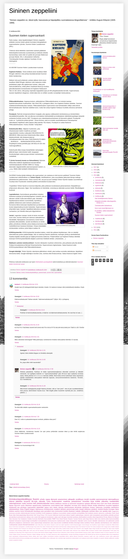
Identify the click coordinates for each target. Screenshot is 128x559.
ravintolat (92, 511)
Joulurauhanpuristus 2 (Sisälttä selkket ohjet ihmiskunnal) (109, 107)
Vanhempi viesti (79, 484)
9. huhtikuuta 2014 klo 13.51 (29, 284)
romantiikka (106, 507)
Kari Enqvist (103, 528)
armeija (70, 534)
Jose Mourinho (77, 528)
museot (107, 536)
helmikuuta (98, 221)
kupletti (73, 515)
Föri (91, 526)
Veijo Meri (43, 534)
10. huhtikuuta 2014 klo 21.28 (36, 386)
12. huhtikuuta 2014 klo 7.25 (30, 416)
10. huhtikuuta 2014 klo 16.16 (31, 404)
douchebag (75, 534)
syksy (52, 522)
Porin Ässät (59, 519)
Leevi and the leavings (38, 530)
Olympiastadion (106, 530)
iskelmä (103, 519)
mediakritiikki (114, 501)
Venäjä (95, 505)
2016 (95, 170)
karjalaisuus (49, 513)
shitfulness (87, 509)
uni (99, 538)
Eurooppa (112, 509)
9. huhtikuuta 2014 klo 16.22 (36, 310)
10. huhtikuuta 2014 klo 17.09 (44, 369)
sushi (59, 517)
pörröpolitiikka (81, 513)
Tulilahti (34, 534)
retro (32, 517)
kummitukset (51, 536)
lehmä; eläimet (69, 536)
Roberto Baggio (48, 532)
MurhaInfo (41, 519)
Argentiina (66, 524)
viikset (94, 517)
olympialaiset (96, 515)
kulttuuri (68, 515)
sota (105, 503)
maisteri (69, 513)
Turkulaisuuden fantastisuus (103, 205)
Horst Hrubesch (22, 528)
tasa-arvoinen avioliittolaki (61, 522)
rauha (32, 522)
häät (96, 519)
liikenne (75, 536)
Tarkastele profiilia (96, 47)
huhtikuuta (98, 196)
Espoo (77, 526)
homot (22, 511)
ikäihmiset (55, 515)
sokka (55, 517)
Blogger (76, 549)
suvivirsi (88, 538)
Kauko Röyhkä (115, 528)
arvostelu (17, 513)
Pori (33, 532)
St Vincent (106, 532)
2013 (95, 227)
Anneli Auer (58, 524)
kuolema (57, 536)
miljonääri (80, 520)
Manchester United (61, 530)
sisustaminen (50, 517)
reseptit (81, 509)
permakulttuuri (13, 517)
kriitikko (45, 536)
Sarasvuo (85, 532)
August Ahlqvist (101, 524)
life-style (34, 501)
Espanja (73, 526)
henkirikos (39, 513)
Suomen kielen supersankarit (107, 79)
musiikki (92, 499)
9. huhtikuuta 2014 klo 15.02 (30, 296)
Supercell (111, 532)
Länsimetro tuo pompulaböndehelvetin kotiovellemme (109, 141)
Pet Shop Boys (18, 532)
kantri (10, 536)
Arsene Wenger (85, 524)
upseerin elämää (104, 538)
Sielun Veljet (91, 532)
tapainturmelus (37, 505)
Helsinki (89, 505)
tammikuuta (99, 224)
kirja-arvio (17, 505)
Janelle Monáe (66, 528)
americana (12, 513)
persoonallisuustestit (14, 538)
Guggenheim (115, 511)
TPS (115, 532)
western (11, 540)
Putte (39, 532)
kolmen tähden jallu (34, 536)
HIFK (102, 526)
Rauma (42, 532)
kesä (98, 503)
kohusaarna (18, 520)
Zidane (49, 534)
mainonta (86, 515)
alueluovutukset (69, 507)
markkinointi (12, 507)
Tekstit (95, 247)
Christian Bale (49, 526)
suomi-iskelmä (55, 505)
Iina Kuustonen (37, 528)
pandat (117, 520)
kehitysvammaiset (23, 536)
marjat (67, 520)
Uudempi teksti (14, 484)
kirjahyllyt (11, 520)
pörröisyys (23, 507)
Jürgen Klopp (92, 528)
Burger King (33, 526)
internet (97, 534)
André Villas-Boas (39, 524)
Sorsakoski (97, 532)
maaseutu (86, 536)
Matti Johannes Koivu (75, 530)
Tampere (70, 519)
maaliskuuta (99, 218)
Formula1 (87, 526)
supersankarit (58, 272)
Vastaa (17, 290)
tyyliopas (87, 503)
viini (111, 522)
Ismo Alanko (53, 507)
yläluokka (104, 501)
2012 (95, 230)
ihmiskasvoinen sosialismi (52, 509)
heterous (91, 519)
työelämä (90, 513)
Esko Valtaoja (67, 526)
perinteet (116, 515)
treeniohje (69, 517)
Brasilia (105, 509)
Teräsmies (29, 534)
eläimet (11, 501)
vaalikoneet (111, 538)
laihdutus (63, 509)
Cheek (113, 513)
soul (80, 538)
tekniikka (71, 522)
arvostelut (109, 505)
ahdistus (11, 511)
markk (90, 536)
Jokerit (71, 528)
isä (100, 534)
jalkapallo (71, 499)
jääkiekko (19, 501)
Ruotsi (109, 503)
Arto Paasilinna (93, 524)
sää (62, 517)
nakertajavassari (15, 503)
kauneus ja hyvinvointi (69, 503)
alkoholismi (115, 503)
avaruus (17, 511)
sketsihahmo (115, 507)
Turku (48, 501)
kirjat (92, 501)
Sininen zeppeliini (33, 10)
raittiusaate (52, 538)
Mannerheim (30, 515)
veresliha (89, 517)
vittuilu (22, 509)
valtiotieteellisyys (14, 509)
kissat (63, 515)
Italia (14, 515)
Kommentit (97, 250)
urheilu (42, 499)
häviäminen (85, 507)
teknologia (77, 522)
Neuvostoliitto (48, 519)
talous (91, 538)
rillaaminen (28, 505)
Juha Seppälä (84, 528)
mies (97, 536)
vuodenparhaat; (13, 524)
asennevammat (101, 499)
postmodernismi (21, 517)
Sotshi (101, 532)
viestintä (100, 509)
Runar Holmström (62, 532)
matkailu (78, 511)
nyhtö (111, 536)
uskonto (96, 513)
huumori (50, 515)
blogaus (32, 509)
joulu (42, 511)
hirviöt (23, 272)
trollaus (82, 522)
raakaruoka (99, 507)
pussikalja (26, 538)
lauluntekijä (62, 536)
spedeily (105, 511)
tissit (86, 513)
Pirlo (23, 532)
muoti (102, 503)
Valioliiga (38, 534)
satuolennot (69, 538)
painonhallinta (104, 515)
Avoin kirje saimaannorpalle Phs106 (110, 151)
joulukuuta (98, 177)
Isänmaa (61, 507)
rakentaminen (26, 522)
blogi (87, 519)
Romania (55, 532)
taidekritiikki (40, 507)
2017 (95, 167)
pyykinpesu (36, 538)
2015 (95, 172)
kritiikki (97, 501)
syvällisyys (79, 499)
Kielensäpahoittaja (21, 515)
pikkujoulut (12, 522)
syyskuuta (98, 185)
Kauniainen (12, 530)
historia (52, 503)
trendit (86, 499)
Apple (62, 524)
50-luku (106, 517)
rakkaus (28, 517)
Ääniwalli (25, 524)
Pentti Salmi (113, 530)
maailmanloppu (79, 515)
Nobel (100, 530)
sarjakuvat (43, 517)
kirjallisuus (56, 513)
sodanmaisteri (75, 538)
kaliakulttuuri (116, 534)
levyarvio (27, 501)
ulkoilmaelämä (83, 517)
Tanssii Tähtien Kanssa (15, 534)
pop (18, 507)
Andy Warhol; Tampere (49, 524)
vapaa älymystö (51, 499)
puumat (31, 538)
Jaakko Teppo (51, 528)
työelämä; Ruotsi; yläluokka (92, 522)
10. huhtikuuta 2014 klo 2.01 (30, 337)
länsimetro (80, 536)
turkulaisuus (80, 503)
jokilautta (103, 534)
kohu (53, 511)
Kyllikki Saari (26, 530)
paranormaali (42, 272)
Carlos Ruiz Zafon (41, 526)
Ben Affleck (112, 524)
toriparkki (96, 538)
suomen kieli (50, 272)
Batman (18, 272)
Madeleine (53, 530)
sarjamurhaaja (38, 522)
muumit (90, 520)
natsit (91, 515)
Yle (47, 534)
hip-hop (93, 534)
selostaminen (46, 522)
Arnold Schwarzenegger (75, 524)
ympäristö (15, 540)
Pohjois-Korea (28, 532)
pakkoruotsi (116, 536)
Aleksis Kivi (111, 517)
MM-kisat (93, 503)
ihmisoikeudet (29, 511)
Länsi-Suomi (47, 530)
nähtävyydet (85, 511)
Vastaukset (20, 306)
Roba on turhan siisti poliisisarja (109, 68)
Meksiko (83, 530)
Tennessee (23, 534)
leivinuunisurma (52, 520)
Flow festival (82, 526)
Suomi (36, 499)
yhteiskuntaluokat (43, 503)
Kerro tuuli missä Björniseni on (104, 208)
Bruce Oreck (12, 526)
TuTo (46, 515)
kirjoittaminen (46, 505)
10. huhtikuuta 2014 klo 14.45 (36, 359)
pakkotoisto (111, 520)
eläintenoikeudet (25, 513)
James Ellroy (59, 528)
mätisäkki (94, 520)
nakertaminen (101, 520)
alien (59, 534)
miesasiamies (73, 520)
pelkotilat (111, 515)
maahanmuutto (61, 520)
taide (109, 511)
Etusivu (46, 484)
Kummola (34, 519)
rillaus (97, 511)
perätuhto (74, 513)
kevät (60, 515)
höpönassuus (39, 509)
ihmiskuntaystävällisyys (31, 272)
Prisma (36, 532)
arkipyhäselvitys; (64, 534)
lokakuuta (98, 183)
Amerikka (85, 501)
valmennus (101, 513)
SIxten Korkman (71, 532)
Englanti (26, 509)
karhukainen (16, 536)
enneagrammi (82, 534)
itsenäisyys (37, 511)
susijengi (83, 538)
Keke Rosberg (18, 530)
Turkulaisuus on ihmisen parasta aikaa (110, 95)
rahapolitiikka (43, 538)
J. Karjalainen (44, 528)
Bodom (117, 524)
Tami (118, 532)
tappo (65, 517)
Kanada (97, 528)
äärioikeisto (31, 524)
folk (86, 534)
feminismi (33, 513)
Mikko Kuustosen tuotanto (92, 530)
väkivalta (42, 501)
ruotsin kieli (37, 517)
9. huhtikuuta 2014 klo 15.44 (30, 325)
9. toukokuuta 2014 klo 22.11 (31, 442)
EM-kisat (62, 526)
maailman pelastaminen (72, 501)
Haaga (105, 526)
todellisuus (58, 503)
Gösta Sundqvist (97, 526)
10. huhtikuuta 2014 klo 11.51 (36, 350)
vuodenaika (108, 513)
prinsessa (21, 538)
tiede (61, 505)
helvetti (89, 534)
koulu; (41, 536)
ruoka (24, 503)
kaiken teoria (109, 534)
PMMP (54, 519)
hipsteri (11, 505)
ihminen (92, 507)
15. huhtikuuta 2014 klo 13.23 (31, 428)
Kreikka (30, 519)
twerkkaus (75, 517)
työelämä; (94, 509)
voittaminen (116, 522)
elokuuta (98, 188)
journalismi (47, 511)
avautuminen (62, 499)
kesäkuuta (98, 191)
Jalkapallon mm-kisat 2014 (72, 505)
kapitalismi (115, 505)
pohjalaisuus (18, 522)
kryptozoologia (26, 520)
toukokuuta (98, 193)
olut (107, 520)
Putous (42, 515)
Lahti (30, 530)
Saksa (117, 509)
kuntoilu (65, 511)
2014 (95, 175)
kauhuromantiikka (114, 519)
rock (100, 511)
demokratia (78, 507)
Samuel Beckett (79, 532)
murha (85, 520)
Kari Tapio (108, 528)
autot (84, 519)
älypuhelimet (99, 517)
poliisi (77, 509)
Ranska (65, 519)
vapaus (46, 507)
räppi (64, 538)
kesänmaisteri (57, 501)
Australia (107, 524)
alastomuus (54, 534)
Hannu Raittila (111, 526)
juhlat (107, 519)
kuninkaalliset (34, 520)
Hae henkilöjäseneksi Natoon (104, 198)
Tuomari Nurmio (77, 519)
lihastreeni (72, 511)
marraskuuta (99, 180)
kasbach (17, 284)
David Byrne (56, 526)
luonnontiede (62, 513)
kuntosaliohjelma (42, 520)
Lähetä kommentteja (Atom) (21, 487)
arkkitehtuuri (101, 505)
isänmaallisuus (113, 499)
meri (94, 536)
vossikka (117, 538)
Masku (67, 530)
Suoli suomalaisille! (108, 117)
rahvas (48, 538)
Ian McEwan (30, 528)
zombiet (20, 540)
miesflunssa (102, 536)
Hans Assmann (13, 519)
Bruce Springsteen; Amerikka (23, 526)
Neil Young (37, 515)
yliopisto (20, 524)
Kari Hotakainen (22, 519)
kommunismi (59, 511)
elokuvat (84, 505)
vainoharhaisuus (104, 522)
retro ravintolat (59, 538)
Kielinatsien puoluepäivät (44, 262)
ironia (98, 519)
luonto (23, 505)
